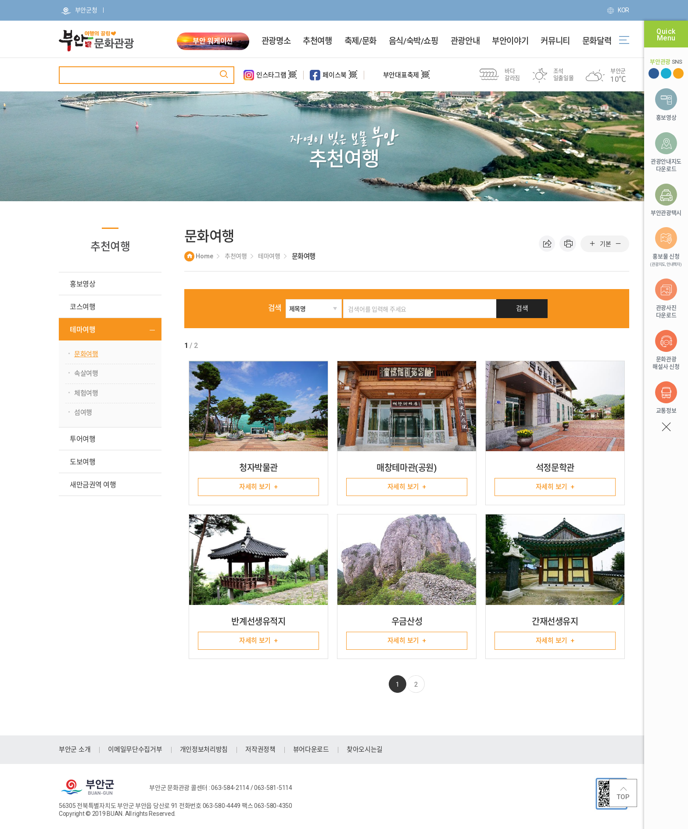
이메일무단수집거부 (135, 750)
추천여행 (317, 41)
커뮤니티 (555, 41)
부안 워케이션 (213, 41)
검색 (283, 308)
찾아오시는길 (365, 750)
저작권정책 (260, 750)
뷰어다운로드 (311, 750)
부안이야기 (510, 41)
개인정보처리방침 (204, 750)
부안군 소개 (74, 750)
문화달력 (596, 41)
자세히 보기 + (258, 487)
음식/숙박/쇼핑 (413, 41)
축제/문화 (360, 41)
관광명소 (276, 41)
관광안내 (465, 41)
